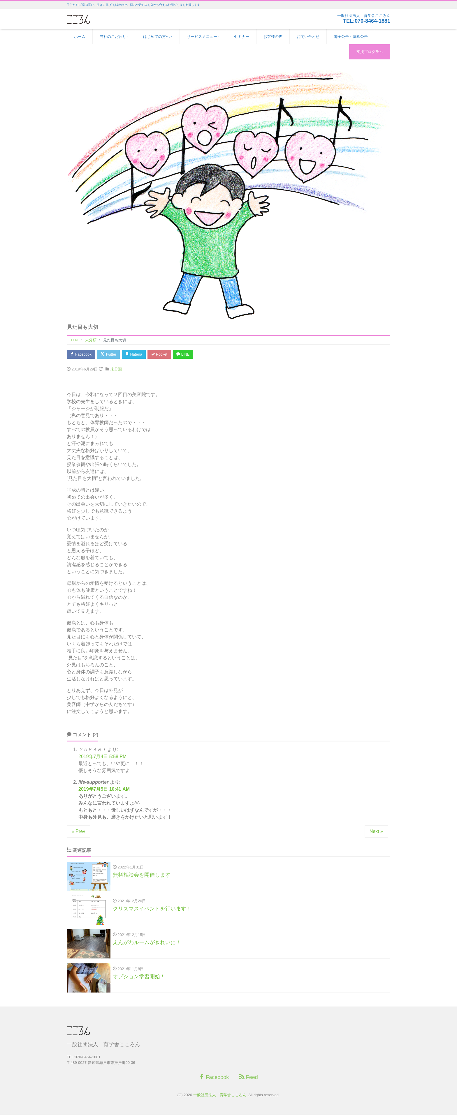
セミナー (241, 36)
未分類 (116, 369)
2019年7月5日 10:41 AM (104, 789)
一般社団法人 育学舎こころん (219, 1096)
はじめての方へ (156, 36)
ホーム (79, 36)
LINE (186, 354)
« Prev (78, 831)
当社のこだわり (113, 36)
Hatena (135, 354)
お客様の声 (272, 36)
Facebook (81, 354)
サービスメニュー (202, 36)
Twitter (109, 354)
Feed (248, 1078)
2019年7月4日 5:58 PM (102, 756)
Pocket (162, 354)
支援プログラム (369, 52)
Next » (376, 831)
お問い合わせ (308, 36)
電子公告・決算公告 (351, 36)
